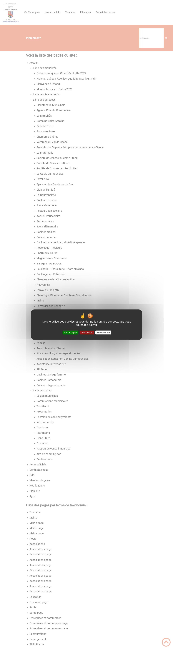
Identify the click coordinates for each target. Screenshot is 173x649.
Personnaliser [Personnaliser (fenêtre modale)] (103, 332)
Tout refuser (86, 332)
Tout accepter (70, 332)
